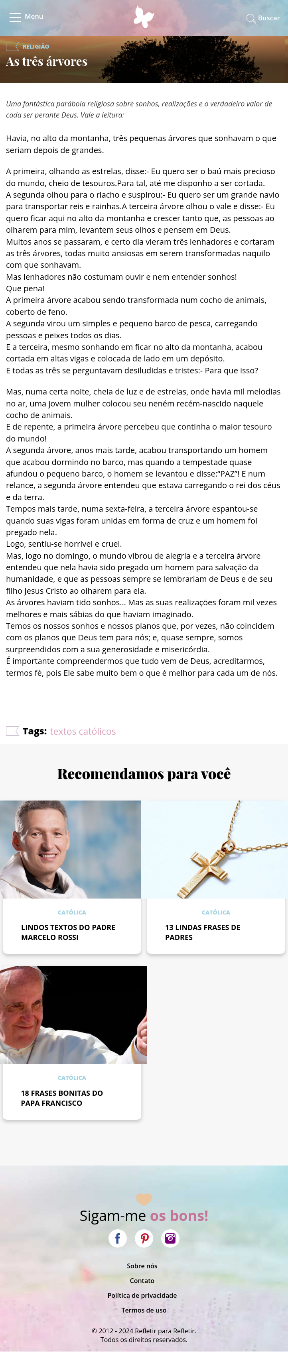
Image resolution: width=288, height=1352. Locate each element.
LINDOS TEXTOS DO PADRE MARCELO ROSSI (68, 932)
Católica (72, 912)
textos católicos (83, 731)
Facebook (117, 1238)
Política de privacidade (142, 1295)
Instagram (170, 1238)
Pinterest (144, 1238)
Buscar (269, 17)
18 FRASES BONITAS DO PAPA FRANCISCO (62, 1098)
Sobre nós (142, 1266)
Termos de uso (143, 1310)
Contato (142, 1280)
